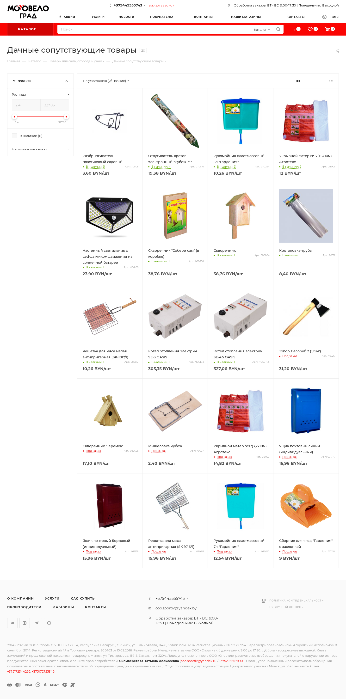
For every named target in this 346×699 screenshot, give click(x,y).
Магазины (63, 607)
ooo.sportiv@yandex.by (176, 608)
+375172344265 (18, 671)
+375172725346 (43, 671)
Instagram (24, 623)
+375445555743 (128, 5)
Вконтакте (12, 623)
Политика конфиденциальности (296, 600)
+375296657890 (231, 661)
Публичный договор (286, 607)
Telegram (37, 623)
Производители (24, 607)
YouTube (49, 623)
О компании (20, 598)
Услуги (52, 598)
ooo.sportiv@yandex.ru (198, 661)
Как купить (83, 598)
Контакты (95, 607)
